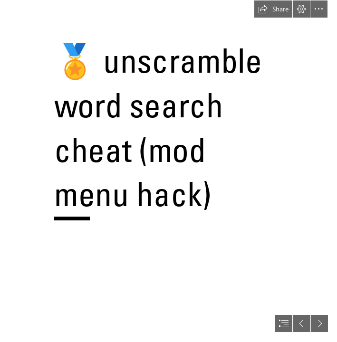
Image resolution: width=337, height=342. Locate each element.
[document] (168, 171)
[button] (273, 9)
